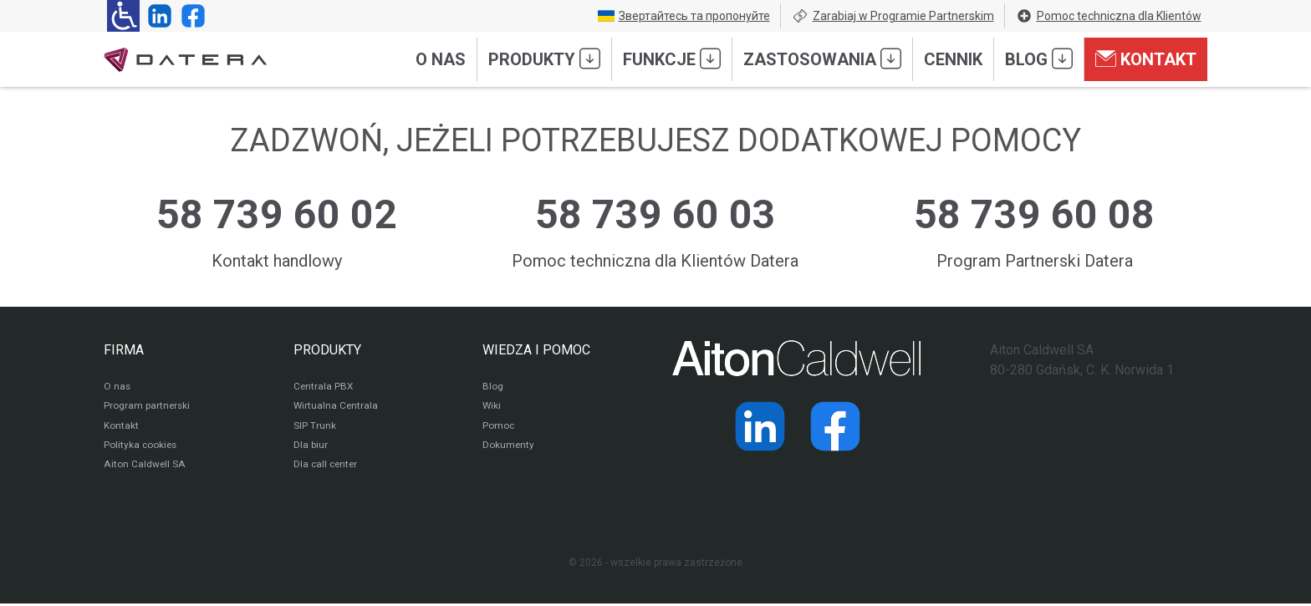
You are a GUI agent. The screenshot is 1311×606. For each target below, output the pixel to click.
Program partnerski (147, 407)
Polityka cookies (141, 447)
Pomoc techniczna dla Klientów (1108, 16)
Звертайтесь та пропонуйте (684, 16)
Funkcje (672, 58)
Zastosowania (822, 58)
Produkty (544, 58)
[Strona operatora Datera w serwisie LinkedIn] (156, 16)
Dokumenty (508, 447)
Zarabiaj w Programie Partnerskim (893, 16)
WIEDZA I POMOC (536, 350)
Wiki (492, 407)
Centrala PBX (324, 387)
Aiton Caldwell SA (144, 467)
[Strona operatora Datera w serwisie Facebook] (190, 16)
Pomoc (498, 427)
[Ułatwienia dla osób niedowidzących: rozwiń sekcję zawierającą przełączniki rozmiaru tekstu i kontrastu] (123, 16)
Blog (1039, 58)
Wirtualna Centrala (336, 407)
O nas (441, 59)
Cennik (953, 59)
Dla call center (326, 467)
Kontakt (1145, 58)
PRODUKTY (327, 350)
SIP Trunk (314, 427)
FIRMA (124, 350)
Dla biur (310, 447)
